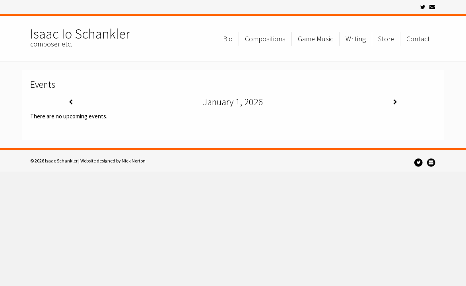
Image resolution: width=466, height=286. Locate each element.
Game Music (315, 38)
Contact (418, 38)
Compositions (265, 38)
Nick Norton (134, 161)
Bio (228, 38)
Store (386, 38)
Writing (356, 38)
